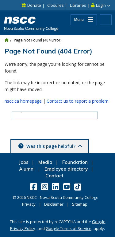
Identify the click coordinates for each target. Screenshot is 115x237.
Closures (55, 5)
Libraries (78, 5)
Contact (54, 176)
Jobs (24, 162)
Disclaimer (53, 204)
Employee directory (66, 169)
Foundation (75, 162)
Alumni (27, 169)
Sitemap (79, 204)
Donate (34, 5)
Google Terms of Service (68, 228)
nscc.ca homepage (23, 101)
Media (45, 162)
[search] (43, 116)
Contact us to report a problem (78, 101)
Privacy (29, 204)
